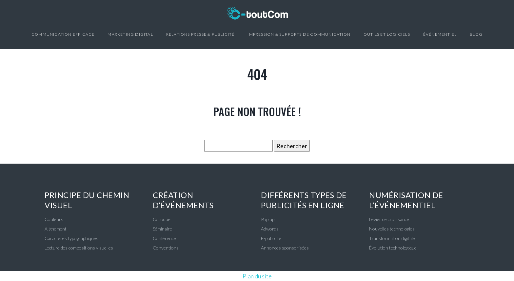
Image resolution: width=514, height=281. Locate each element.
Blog (476, 34)
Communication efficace (62, 34)
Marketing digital (130, 34)
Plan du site (257, 276)
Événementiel (440, 34)
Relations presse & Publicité (200, 34)
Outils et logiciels (387, 34)
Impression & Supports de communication (298, 34)
